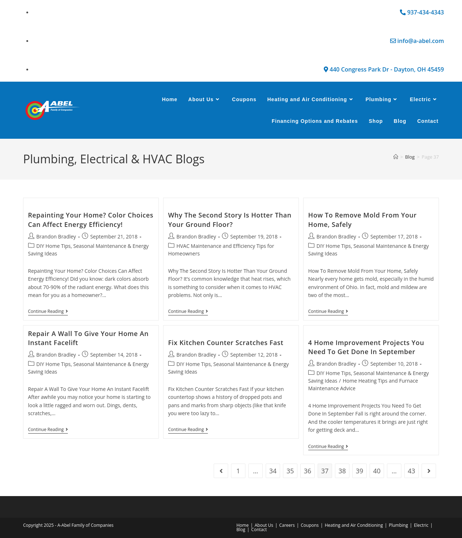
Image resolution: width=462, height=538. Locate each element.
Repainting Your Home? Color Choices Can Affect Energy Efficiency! (90, 219)
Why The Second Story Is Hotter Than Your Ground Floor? (230, 219)
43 (411, 470)
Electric (421, 525)
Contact (259, 529)
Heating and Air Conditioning (354, 525)
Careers (287, 525)
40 (377, 470)
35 (290, 470)
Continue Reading (48, 311)
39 (359, 470)
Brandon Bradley (56, 236)
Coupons (310, 525)
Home (242, 525)
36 (307, 470)
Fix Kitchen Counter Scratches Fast (226, 342)
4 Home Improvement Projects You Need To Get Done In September (366, 347)
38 (342, 470)
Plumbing (398, 525)
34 (273, 470)
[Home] (395, 157)
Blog (240, 529)
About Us (264, 525)
